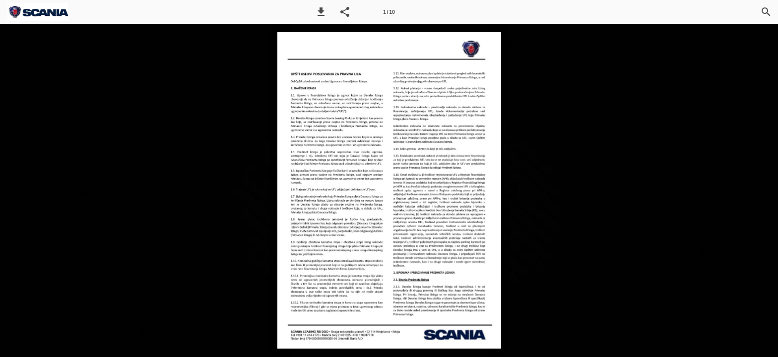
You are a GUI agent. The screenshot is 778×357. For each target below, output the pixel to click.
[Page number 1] (389, 12)
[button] (321, 12)
